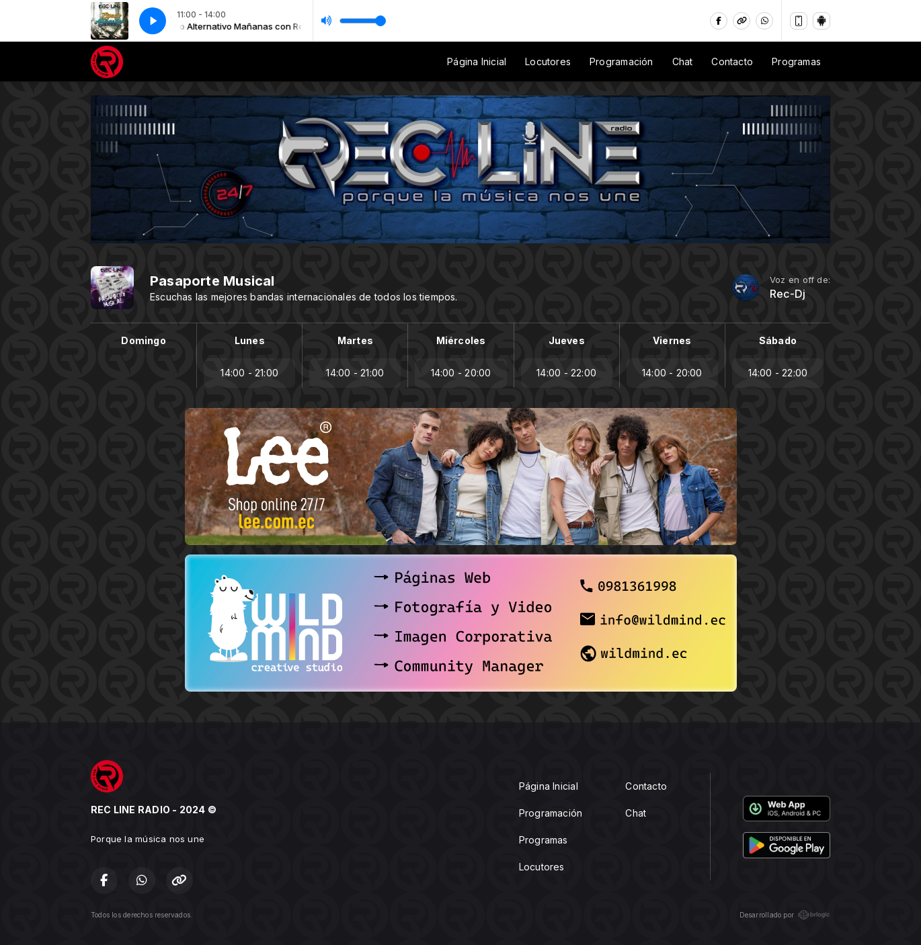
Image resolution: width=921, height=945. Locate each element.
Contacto (732, 61)
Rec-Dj (787, 294)
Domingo (143, 340)
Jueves (567, 340)
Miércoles (461, 340)
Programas (796, 61)
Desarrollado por (784, 914)
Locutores (548, 61)
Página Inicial (476, 61)
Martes (355, 340)
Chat (682, 61)
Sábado (778, 340)
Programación (621, 61)
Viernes (672, 340)
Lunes (250, 340)
